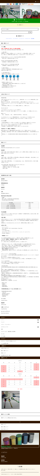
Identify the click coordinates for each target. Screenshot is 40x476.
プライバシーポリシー (31, 469)
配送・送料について (4, 350)
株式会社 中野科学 (4, 449)
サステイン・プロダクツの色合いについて (8, 341)
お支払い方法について (5, 348)
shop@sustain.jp (31, 270)
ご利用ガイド (20, 24)
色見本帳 (32, 38)
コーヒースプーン (9, 38)
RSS (2, 470)
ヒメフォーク (21, 38)
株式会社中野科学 (19, 474)
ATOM (4, 470)
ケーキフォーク (27, 38)
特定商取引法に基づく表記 (6, 355)
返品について (17, 469)
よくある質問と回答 (4, 343)
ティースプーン (15, 38)
